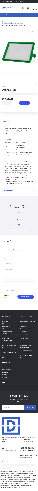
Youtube (4, 452)
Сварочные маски (7, 355)
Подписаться (30, 407)
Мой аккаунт (36, 14)
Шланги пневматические (27, 355)
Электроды (5, 357)
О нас (3, 367)
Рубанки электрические (8, 329)
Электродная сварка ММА (9, 345)
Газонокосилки (24, 323)
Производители (6, 372)
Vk (15, 450)
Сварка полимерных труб (9, 352)
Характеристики (18, 190)
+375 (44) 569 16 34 (27, 451)
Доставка (4, 374)
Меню (4, 14)
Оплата (4, 382)
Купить (24, 103)
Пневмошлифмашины (26, 350)
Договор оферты (6, 369)
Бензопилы (23, 326)
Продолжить (25, 296)
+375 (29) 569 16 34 (7, 1)
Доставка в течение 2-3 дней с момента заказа (19, 204)
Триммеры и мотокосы (26, 329)
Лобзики (4, 323)
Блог (3, 379)
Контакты (4, 377)
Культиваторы (24, 334)
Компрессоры (24, 343)
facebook (4, 450)
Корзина (34, 8)
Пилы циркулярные (7, 326)
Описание (18, 121)
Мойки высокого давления (27, 321)
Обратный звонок (21, 1)
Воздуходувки (24, 331)
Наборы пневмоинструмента (28, 353)
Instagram (10, 450)
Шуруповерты (6, 321)
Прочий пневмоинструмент (27, 358)
